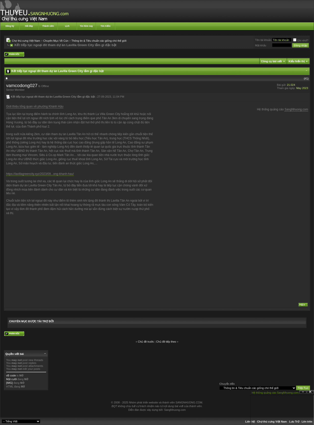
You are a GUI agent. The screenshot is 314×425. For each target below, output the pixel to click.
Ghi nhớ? (300, 40)
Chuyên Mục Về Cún (55, 40)
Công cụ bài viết (271, 61)
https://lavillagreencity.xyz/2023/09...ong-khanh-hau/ (40, 174)
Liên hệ (250, 421)
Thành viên (48, 26)
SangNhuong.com (296, 109)
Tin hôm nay (86, 26)
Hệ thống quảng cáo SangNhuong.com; (275, 392)
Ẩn (303, 392)
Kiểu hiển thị (296, 61)
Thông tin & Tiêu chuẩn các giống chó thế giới (98, 40)
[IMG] (9, 382)
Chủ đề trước (146, 341)
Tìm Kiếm (106, 26)
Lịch (67, 26)
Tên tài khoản (263, 40)
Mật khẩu (260, 45)
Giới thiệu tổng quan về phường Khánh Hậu (34, 106)
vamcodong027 (22, 85)
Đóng (310, 392)
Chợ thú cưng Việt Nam (26, 40)
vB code (11, 375)
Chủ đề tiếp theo (166, 341)
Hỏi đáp (29, 26)
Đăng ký (9, 26)
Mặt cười (11, 379)
